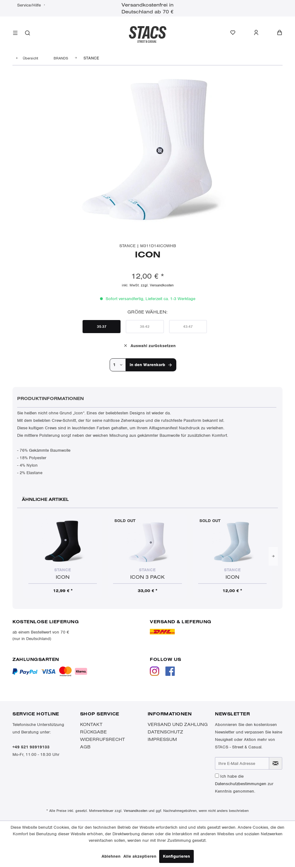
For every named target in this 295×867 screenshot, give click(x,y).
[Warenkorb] (280, 33)
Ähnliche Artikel (45, 499)
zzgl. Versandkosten (157, 285)
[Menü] (15, 33)
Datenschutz (165, 732)
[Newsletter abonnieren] (275, 763)
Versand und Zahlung (178, 724)
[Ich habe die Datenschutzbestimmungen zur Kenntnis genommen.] (217, 776)
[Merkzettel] (236, 33)
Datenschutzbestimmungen (240, 783)
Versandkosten (135, 810)
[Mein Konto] (259, 33)
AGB (85, 747)
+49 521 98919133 (31, 747)
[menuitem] (15, 34)
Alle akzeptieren (139, 856)
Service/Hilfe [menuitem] (29, 5)
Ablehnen (111, 856)
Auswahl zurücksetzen (149, 345)
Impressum (162, 739)
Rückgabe (93, 732)
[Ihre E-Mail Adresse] (242, 763)
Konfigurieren (176, 856)
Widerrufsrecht (102, 739)
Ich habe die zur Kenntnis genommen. (244, 784)
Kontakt (91, 724)
